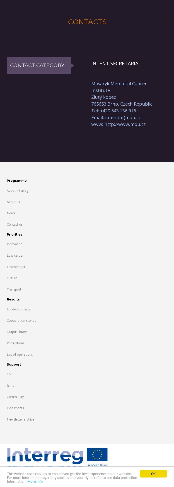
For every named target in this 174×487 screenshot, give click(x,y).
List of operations (20, 354)
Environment (16, 267)
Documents (15, 408)
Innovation (14, 244)
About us (13, 202)
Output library (17, 332)
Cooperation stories (21, 320)
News (11, 213)
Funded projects (19, 309)
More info (35, 481)
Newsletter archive (20, 419)
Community (15, 397)
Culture (12, 278)
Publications (15, 343)
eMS (10, 374)
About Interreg (17, 190)
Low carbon (15, 255)
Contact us (15, 224)
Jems (10, 385)
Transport (14, 289)
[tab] (124, 63)
